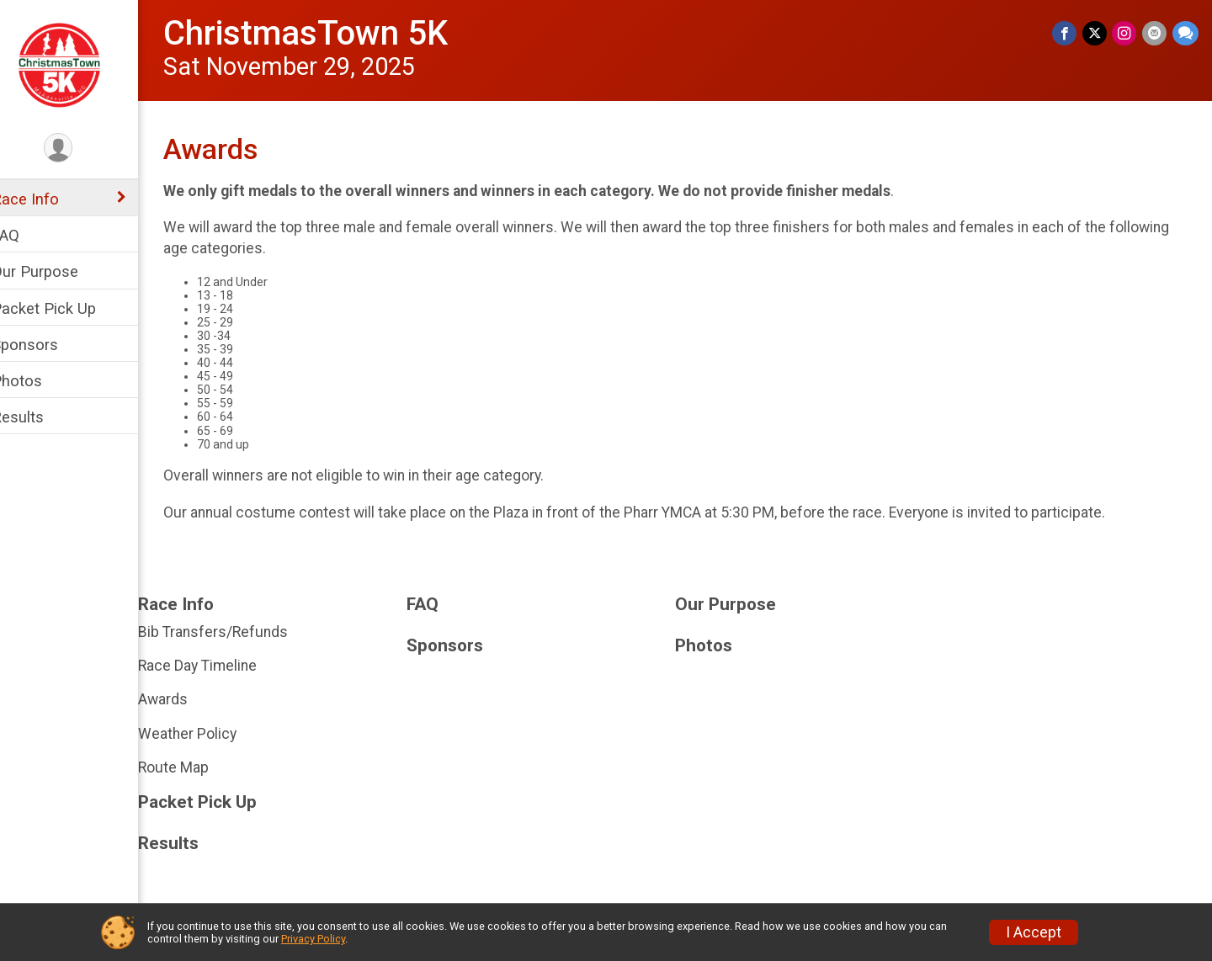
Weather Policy (209, 733)
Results (39, 417)
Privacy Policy (313, 938)
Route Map (195, 767)
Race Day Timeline (219, 665)
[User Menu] (80, 148)
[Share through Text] (1185, 33)
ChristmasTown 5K (327, 33)
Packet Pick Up (65, 308)
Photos (38, 381)
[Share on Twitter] (1096, 33)
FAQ (27, 235)
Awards (185, 699)
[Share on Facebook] (1067, 33)
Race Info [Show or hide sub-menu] (47, 199)
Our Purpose (56, 271)
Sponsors (46, 344)
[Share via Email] (1155, 33)
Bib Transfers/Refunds (235, 632)
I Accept (1033, 932)
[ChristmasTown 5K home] (80, 65)
